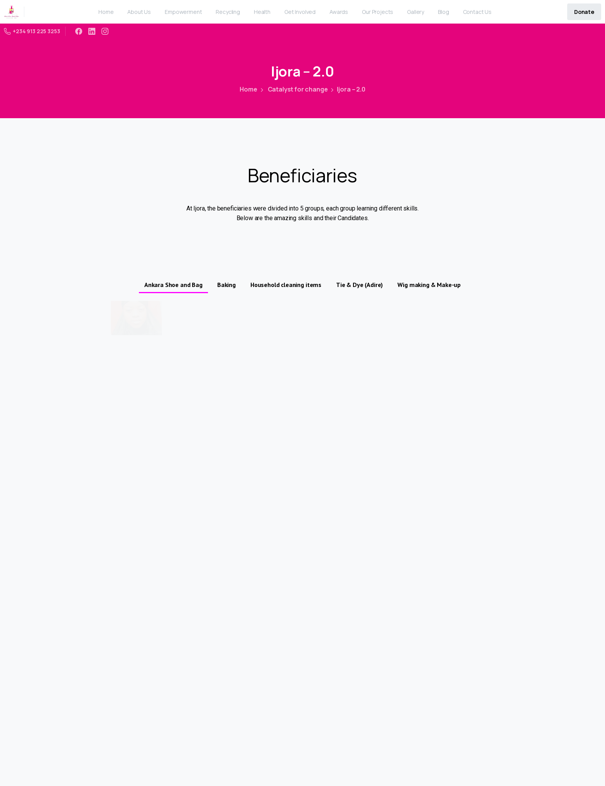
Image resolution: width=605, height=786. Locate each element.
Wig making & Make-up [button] (429, 285)
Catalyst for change (293, 89)
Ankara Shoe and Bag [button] (173, 285)
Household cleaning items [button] (285, 285)
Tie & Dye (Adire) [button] (359, 285)
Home (248, 89)
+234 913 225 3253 (32, 31)
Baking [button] (226, 285)
